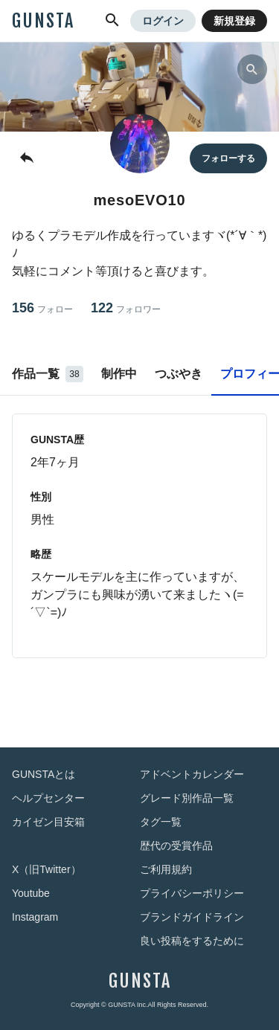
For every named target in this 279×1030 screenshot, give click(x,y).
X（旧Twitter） (46, 869)
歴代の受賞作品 (176, 846)
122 (126, 308)
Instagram (35, 917)
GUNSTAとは (43, 774)
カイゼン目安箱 (48, 822)
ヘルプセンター (48, 798)
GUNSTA (43, 21)
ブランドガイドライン (192, 917)
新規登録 (234, 21)
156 (42, 308)
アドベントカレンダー (192, 774)
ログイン (163, 21)
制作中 (119, 373)
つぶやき (178, 373)
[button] (112, 21)
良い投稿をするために (192, 941)
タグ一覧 (161, 822)
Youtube (31, 893)
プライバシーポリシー (192, 893)
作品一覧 (47, 374)
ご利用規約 (166, 869)
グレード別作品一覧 (187, 798)
